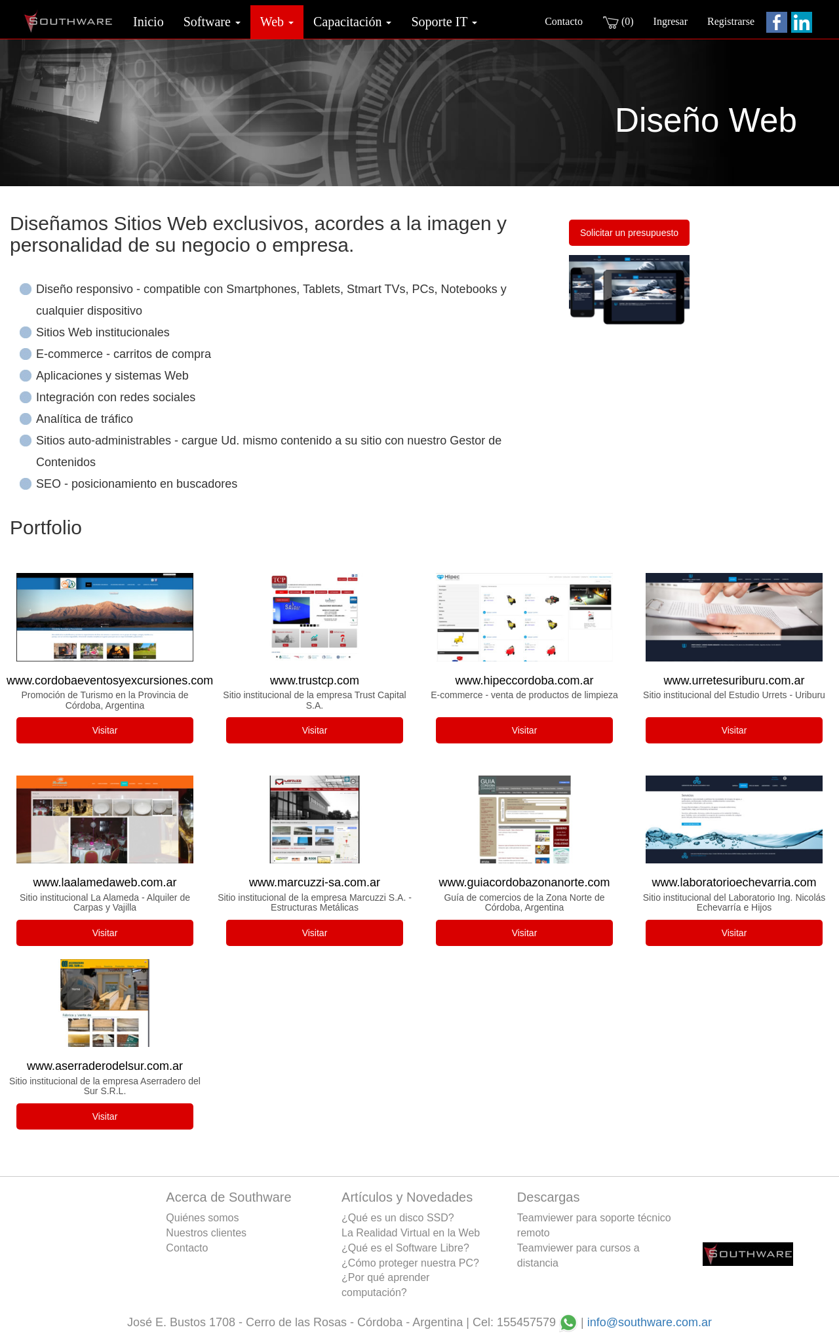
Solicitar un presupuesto (629, 232)
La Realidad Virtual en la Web (410, 1232)
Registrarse (730, 21)
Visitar (105, 730)
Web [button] (277, 21)
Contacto (564, 21)
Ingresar (671, 21)
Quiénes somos (202, 1217)
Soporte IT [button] (444, 21)
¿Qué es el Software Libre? (405, 1247)
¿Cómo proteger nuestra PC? (410, 1263)
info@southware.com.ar (649, 1322)
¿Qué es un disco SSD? (397, 1217)
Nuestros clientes (206, 1232)
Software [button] (212, 21)
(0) (618, 22)
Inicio (148, 21)
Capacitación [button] (352, 21)
